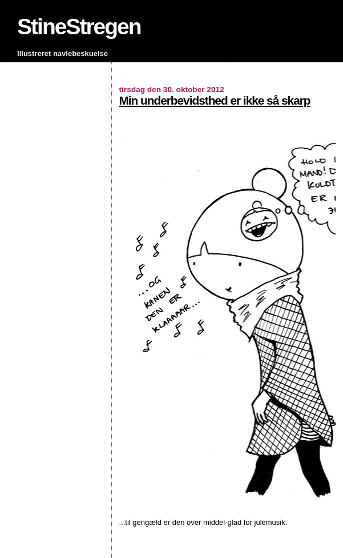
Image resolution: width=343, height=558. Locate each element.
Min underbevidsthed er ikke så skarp (214, 100)
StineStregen (79, 26)
